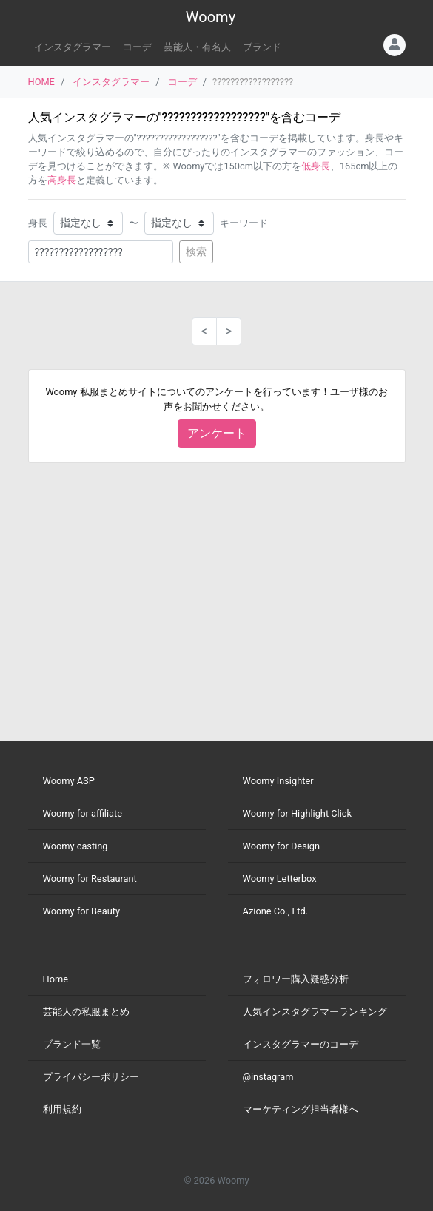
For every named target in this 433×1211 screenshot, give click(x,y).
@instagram (268, 1076)
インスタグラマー (72, 47)
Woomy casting (75, 845)
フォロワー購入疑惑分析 (296, 979)
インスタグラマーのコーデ (300, 1044)
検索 (196, 251)
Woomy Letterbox (280, 878)
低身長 (315, 166)
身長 (37, 223)
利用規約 (62, 1109)
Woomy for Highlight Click (297, 813)
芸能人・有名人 (197, 47)
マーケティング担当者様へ (300, 1109)
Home (55, 979)
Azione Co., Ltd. (276, 911)
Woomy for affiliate (83, 813)
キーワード (244, 223)
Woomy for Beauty (81, 911)
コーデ (137, 47)
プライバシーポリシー (91, 1076)
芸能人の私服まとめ (86, 1011)
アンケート (216, 433)
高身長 (61, 180)
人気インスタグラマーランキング (315, 1011)
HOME (41, 81)
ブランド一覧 (72, 1044)
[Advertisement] (217, 602)
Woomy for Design (281, 845)
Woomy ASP (69, 780)
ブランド (262, 47)
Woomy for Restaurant (90, 878)
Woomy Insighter (278, 780)
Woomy (210, 17)
